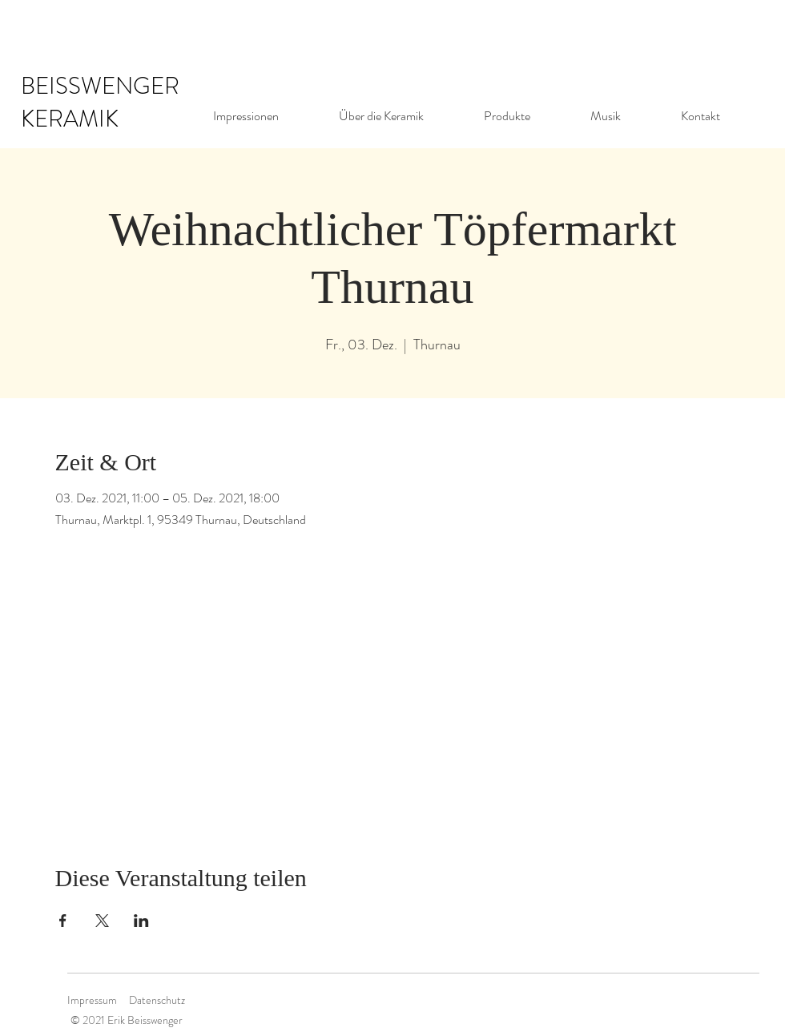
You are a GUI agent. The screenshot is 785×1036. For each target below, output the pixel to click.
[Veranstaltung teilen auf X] (102, 920)
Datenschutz (157, 1000)
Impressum (92, 1000)
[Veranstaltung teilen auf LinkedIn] (141, 920)
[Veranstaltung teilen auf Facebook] (62, 920)
